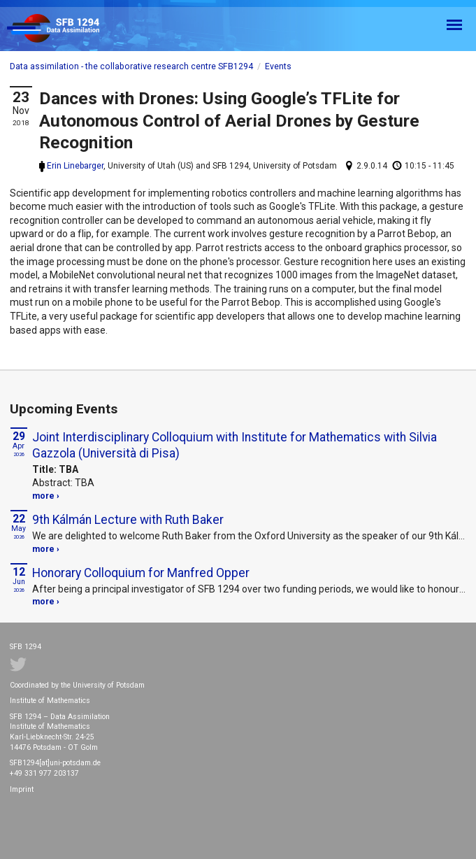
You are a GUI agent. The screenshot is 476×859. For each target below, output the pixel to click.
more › (45, 496)
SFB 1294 (65, 29)
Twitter (18, 665)
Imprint (22, 789)
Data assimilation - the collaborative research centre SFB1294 (131, 66)
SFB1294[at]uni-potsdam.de (55, 762)
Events (278, 66)
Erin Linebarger (75, 166)
